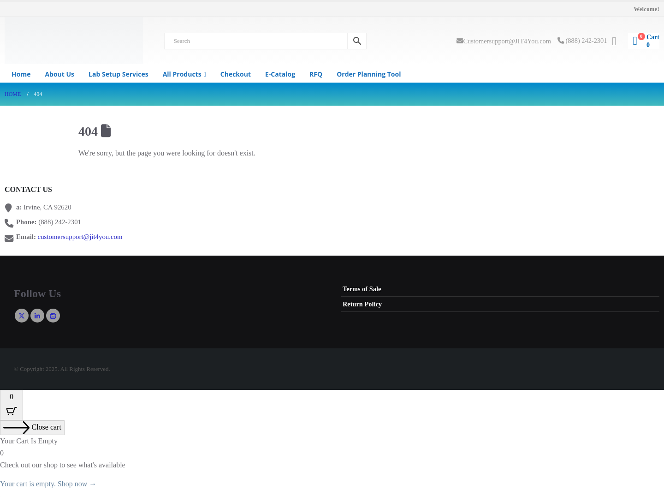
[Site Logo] (74, 40)
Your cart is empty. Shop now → (48, 484)
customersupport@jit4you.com (80, 236)
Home (21, 74)
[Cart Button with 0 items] (11, 405)
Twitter (22, 316)
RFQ (315, 74)
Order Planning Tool (369, 74)
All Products (182, 74)
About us (59, 74)
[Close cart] (32, 427)
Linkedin (37, 316)
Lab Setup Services (118, 74)
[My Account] (614, 42)
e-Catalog (280, 74)
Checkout (235, 74)
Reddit (53, 316)
